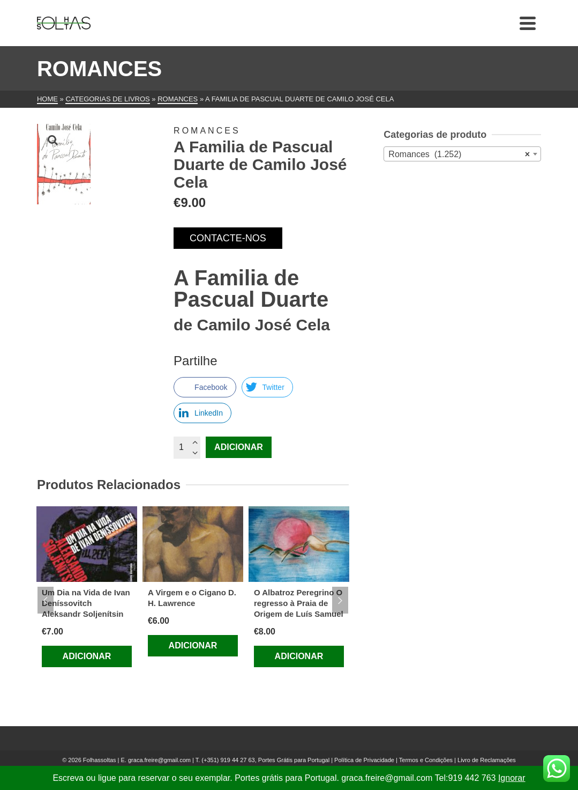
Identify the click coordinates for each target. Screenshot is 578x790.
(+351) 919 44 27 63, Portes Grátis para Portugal (266, 760)
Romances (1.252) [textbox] (459, 154)
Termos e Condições (426, 760)
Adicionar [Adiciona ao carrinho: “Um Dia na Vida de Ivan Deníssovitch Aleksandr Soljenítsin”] (87, 656)
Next (340, 600)
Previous (45, 600)
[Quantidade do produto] (187, 447)
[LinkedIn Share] (202, 413)
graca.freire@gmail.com (159, 760)
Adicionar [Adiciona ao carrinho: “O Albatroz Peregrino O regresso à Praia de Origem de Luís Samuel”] (299, 656)
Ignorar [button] (512, 777)
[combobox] (462, 153)
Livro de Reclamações (486, 760)
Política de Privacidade (364, 760)
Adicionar (238, 447)
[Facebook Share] (205, 387)
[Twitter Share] (267, 387)
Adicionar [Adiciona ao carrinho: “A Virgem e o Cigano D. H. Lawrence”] (193, 645)
